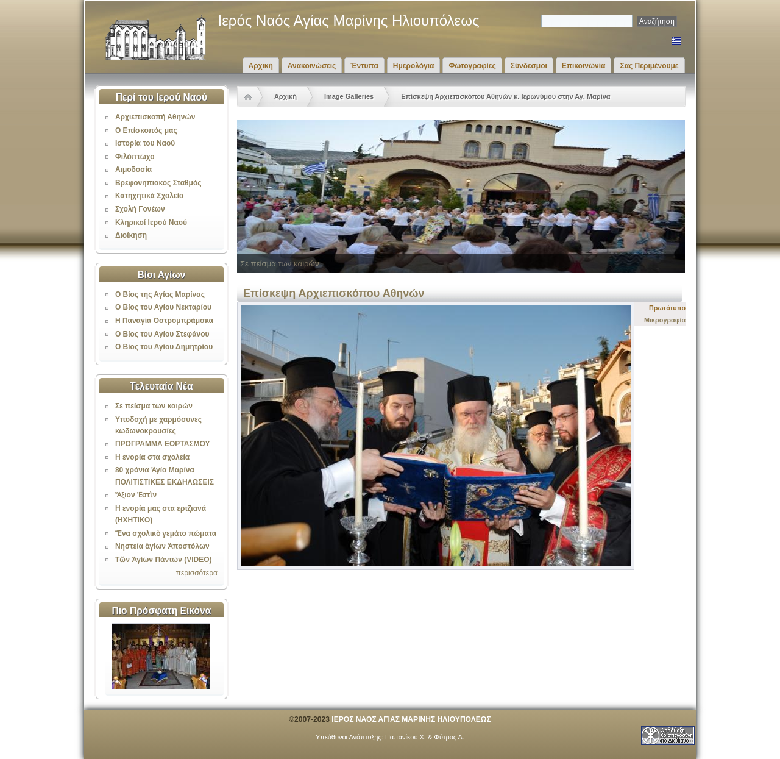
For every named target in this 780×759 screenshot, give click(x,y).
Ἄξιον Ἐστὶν (136, 495)
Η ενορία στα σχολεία (152, 457)
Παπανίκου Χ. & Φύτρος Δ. (424, 737)
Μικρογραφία (665, 320)
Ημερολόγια (413, 66)
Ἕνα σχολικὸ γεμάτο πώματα (165, 533)
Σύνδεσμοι (529, 66)
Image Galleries (349, 96)
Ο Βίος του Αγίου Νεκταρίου (163, 307)
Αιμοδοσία (133, 169)
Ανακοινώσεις (312, 66)
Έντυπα (364, 66)
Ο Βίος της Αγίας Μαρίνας (160, 294)
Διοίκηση (131, 235)
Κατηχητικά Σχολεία (149, 195)
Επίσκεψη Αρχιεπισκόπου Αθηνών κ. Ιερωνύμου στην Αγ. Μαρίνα (505, 96)
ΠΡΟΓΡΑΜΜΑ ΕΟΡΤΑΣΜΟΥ (162, 444)
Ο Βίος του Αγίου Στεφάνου (162, 334)
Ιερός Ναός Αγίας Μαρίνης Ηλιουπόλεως (349, 20)
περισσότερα (197, 573)
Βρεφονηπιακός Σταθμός (158, 183)
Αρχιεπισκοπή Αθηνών (155, 117)
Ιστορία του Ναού (145, 143)
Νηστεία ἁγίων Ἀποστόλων (162, 546)
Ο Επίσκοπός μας (146, 130)
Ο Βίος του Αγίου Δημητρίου (164, 347)
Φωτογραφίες (471, 66)
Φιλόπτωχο (135, 156)
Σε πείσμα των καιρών (154, 406)
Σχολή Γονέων (140, 209)
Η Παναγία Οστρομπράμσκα (164, 320)
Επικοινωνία (584, 66)
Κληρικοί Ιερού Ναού (151, 222)
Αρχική (261, 66)
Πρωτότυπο (667, 308)
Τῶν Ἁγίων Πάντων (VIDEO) (163, 559)
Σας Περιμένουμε (649, 66)
